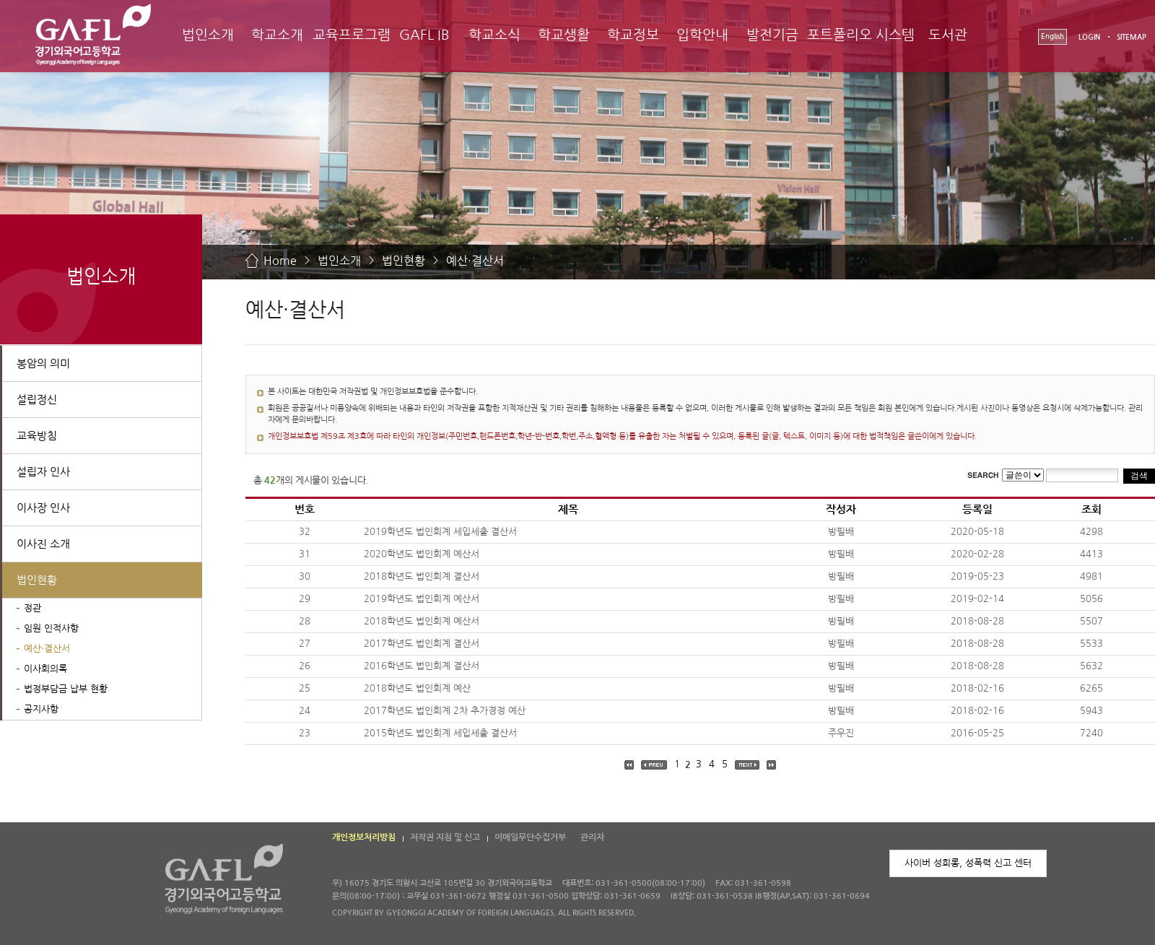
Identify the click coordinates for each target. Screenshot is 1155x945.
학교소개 (277, 35)
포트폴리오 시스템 (861, 35)
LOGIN (1089, 37)
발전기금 (772, 35)
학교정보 (633, 35)
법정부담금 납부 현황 (66, 689)
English (1052, 36)
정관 (32, 608)
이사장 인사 (43, 507)
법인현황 (403, 260)
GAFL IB (424, 35)
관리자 (592, 837)
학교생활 (564, 35)
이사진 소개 (43, 544)
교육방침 (37, 435)
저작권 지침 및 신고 (445, 837)
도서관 (947, 35)
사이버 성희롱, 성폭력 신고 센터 (968, 863)
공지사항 (41, 709)
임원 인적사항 (51, 628)
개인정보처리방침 (364, 837)
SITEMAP (1131, 37)
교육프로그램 (352, 35)
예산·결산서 (475, 260)
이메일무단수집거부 (530, 837)
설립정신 (37, 399)
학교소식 (494, 35)
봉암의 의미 (43, 363)
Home (280, 260)
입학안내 (702, 35)
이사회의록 (45, 669)
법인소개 (208, 35)
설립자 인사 (43, 471)
